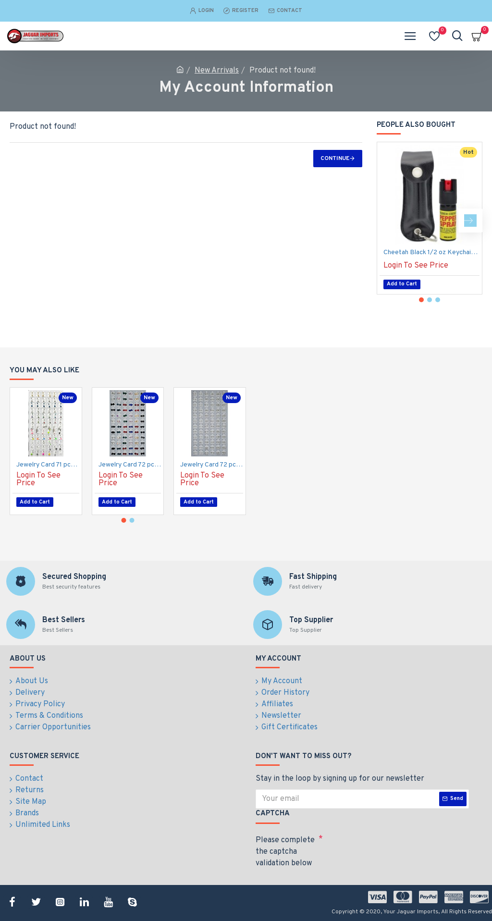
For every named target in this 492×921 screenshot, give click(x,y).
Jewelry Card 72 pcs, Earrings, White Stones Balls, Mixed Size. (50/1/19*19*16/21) (211, 464)
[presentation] (390, 848)
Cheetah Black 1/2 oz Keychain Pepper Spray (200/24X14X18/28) (431, 252)
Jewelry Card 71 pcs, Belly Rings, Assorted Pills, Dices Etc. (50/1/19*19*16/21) (47, 464)
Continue (334, 158)
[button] (470, 221)
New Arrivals (217, 70)
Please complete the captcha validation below (285, 851)
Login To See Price (415, 266)
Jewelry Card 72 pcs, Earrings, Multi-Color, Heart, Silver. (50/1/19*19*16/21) (129, 464)
